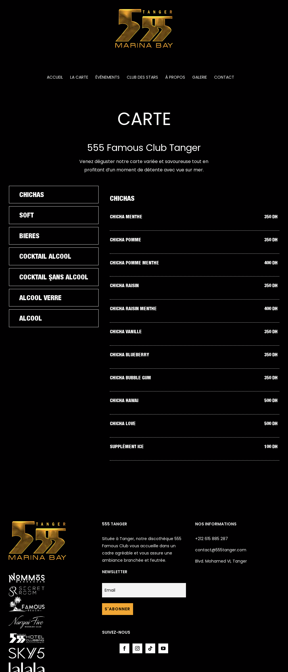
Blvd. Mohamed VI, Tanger (221, 561)
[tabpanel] (194, 326)
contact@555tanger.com (220, 550)
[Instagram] (137, 648)
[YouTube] (163, 648)
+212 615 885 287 (211, 539)
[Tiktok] (150, 648)
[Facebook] (124, 648)
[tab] (54, 195)
